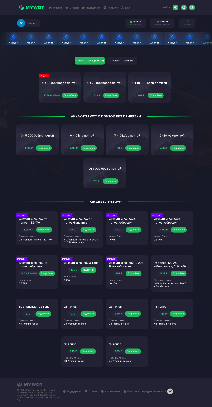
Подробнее (70, 95)
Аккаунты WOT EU (122, 60)
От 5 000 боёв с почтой (37, 135)
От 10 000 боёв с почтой (149, 83)
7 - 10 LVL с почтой (127, 135)
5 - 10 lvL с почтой (172, 135)
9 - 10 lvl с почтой (82, 135)
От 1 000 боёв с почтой (104, 168)
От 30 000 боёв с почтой (59, 83)
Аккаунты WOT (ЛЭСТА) (90, 60)
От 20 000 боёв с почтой (104, 83)
